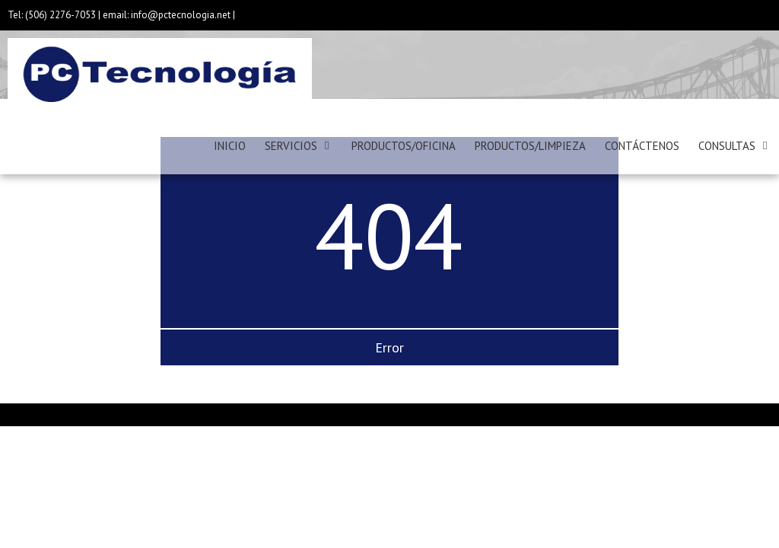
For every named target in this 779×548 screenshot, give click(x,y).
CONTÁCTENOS (642, 146)
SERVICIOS (291, 146)
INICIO (230, 146)
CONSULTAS (726, 146)
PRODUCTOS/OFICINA (403, 146)
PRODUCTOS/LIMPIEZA (530, 146)
